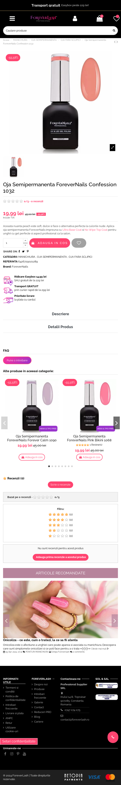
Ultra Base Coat (72, 229)
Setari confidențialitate (18, 741)
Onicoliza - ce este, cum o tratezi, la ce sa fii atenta (40, 640)
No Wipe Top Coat (96, 229)
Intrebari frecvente (12, 706)
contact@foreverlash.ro (74, 719)
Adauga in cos (49, 243)
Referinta (10, 261)
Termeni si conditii (12, 689)
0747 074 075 (72, 710)
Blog (37, 716)
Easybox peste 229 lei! (75, 5)
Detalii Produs (60, 327)
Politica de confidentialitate (16, 698)
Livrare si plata (15, 713)
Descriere (60, 314)
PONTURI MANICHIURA (37, 652)
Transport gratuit (45, 5)
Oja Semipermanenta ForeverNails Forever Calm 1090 (32, 438)
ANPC (9, 718)
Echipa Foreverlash (60, 652)
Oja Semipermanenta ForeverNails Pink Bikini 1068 (89, 438)
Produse (39, 689)
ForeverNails (20, 266)
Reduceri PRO (42, 712)
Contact (39, 707)
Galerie (38, 702)
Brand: (7, 266)
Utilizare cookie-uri (12, 729)
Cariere (38, 721)
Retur (9, 722)
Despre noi (41, 684)
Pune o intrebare (17, 360)
